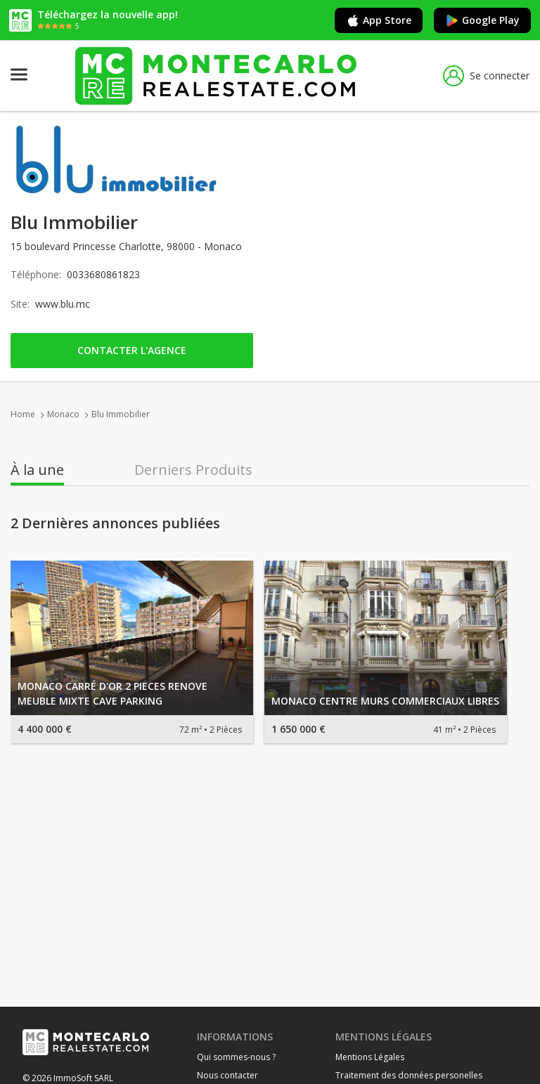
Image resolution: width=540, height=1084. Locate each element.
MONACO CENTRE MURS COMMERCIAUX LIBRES (385, 700)
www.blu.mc (62, 304)
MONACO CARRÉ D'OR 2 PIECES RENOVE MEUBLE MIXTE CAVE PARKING (112, 693)
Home (23, 414)
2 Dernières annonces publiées (115, 523)
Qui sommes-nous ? (236, 1057)
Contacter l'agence (131, 350)
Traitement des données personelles (408, 1075)
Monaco (63, 414)
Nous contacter (227, 1075)
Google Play (482, 20)
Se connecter (486, 75)
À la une (37, 470)
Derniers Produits (193, 470)
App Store (378, 20)
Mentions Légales (369, 1057)
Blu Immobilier (120, 414)
